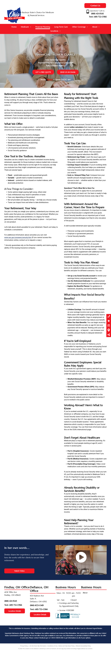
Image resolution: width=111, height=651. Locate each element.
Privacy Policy (24, 646)
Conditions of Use (52, 646)
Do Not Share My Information (38, 646)
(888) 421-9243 (97, 13)
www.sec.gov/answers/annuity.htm (17, 237)
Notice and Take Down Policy (67, 646)
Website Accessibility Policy (83, 646)
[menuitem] (14, 27)
